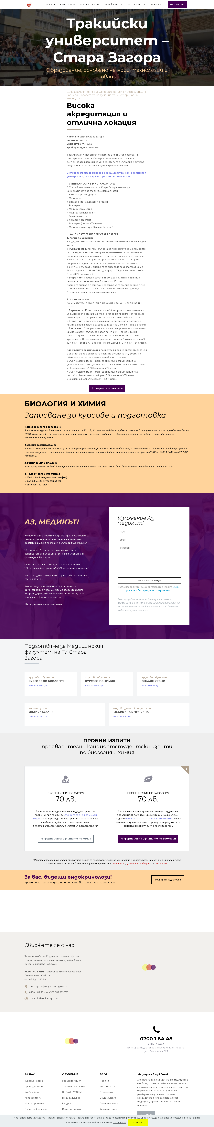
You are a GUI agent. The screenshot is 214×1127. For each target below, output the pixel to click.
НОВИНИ (156, 4)
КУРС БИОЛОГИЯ (90, 4)
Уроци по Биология (73, 1086)
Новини (104, 1080)
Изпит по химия (71, 1109)
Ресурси (66, 1103)
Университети (33, 1097)
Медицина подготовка (168, 879)
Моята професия (34, 1103)
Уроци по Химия (71, 1080)
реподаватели (34, 1086)
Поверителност (109, 1103)
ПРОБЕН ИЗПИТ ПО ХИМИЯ (66, 793)
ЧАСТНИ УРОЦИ (137, 4)
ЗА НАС (49, 4)
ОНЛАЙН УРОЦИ (113, 4)
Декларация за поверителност (155, 590)
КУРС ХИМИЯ (67, 4)
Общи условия (108, 1097)
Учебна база (32, 1092)
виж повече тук (38, 685)
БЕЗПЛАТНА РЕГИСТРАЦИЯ (149, 580)
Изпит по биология (36, 1109)
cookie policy (119, 1122)
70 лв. (65, 799)
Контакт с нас (177, 4)
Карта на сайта (108, 1109)
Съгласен (138, 1122)
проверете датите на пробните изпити (148, 818)
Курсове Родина (34, 1080)
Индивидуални (71, 1097)
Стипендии (106, 1092)
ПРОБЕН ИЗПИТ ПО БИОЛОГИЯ (148, 793)
